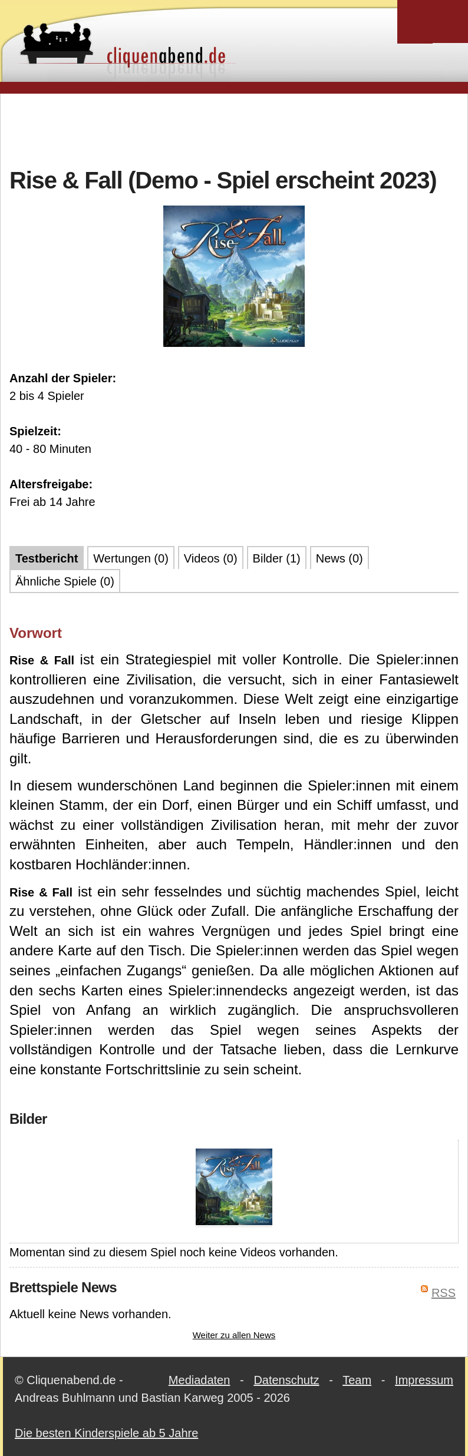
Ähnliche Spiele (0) (64, 581)
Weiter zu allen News (234, 1335)
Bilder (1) (277, 558)
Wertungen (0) (130, 558)
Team (356, 1380)
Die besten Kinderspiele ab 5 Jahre (106, 1433)
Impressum (424, 1380)
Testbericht (46, 558)
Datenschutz (286, 1380)
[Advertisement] (234, 128)
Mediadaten (199, 1380)
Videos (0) (211, 558)
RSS (443, 1292)
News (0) (339, 558)
